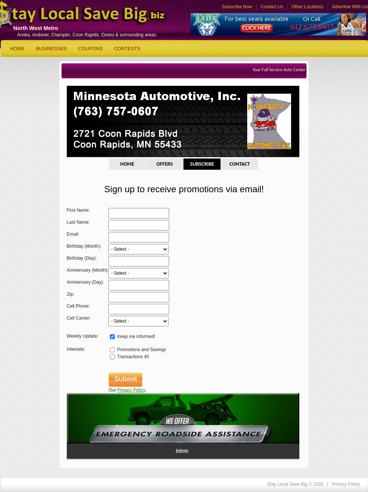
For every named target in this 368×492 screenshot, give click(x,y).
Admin (182, 450)
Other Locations (307, 6)
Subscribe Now (237, 6)
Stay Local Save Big (72, 17)
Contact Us (272, 6)
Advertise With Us (350, 6)
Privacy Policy (131, 390)
